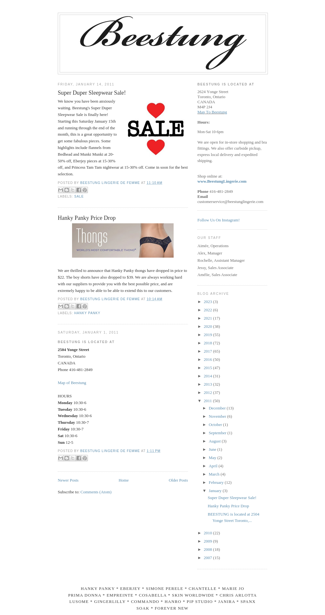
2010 (208, 533)
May (213, 457)
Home (124, 480)
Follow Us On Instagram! (218, 220)
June (213, 449)
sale (79, 196)
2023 (208, 301)
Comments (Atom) (96, 492)
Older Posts (178, 480)
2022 (208, 310)
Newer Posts (68, 480)
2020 (208, 326)
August (215, 441)
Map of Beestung (72, 382)
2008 (208, 549)
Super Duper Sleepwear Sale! (92, 93)
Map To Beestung (212, 112)
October (216, 424)
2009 (208, 541)
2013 (208, 384)
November (218, 416)
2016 (208, 359)
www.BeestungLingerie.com (222, 181)
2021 (208, 318)
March (215, 474)
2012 (208, 392)
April (214, 465)
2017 (208, 351)
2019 (208, 334)
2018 (208, 343)
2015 (208, 367)
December (218, 408)
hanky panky (87, 313)
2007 (208, 557)
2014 (208, 376)
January (216, 490)
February (217, 482)
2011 (208, 400)
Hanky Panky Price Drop (87, 218)
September (218, 432)
